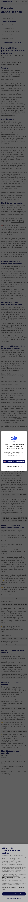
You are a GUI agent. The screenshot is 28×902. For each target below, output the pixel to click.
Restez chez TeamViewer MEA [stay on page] (14, 466)
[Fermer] (25, 432)
